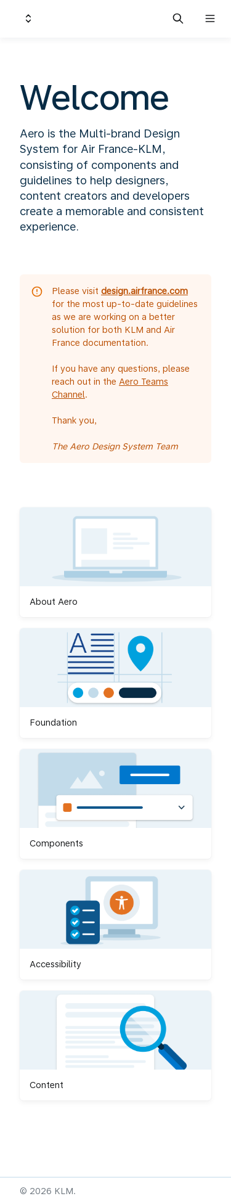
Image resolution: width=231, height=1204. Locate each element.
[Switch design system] (28, 18)
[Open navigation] (210, 18)
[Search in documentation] (178, 18)
